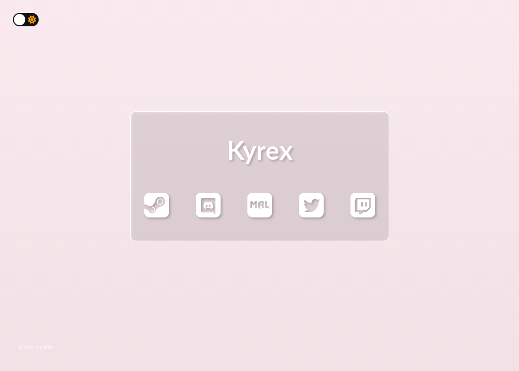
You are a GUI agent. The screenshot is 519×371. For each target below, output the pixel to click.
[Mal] (259, 212)
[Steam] (156, 212)
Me (48, 347)
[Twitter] (311, 212)
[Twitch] (362, 212)
